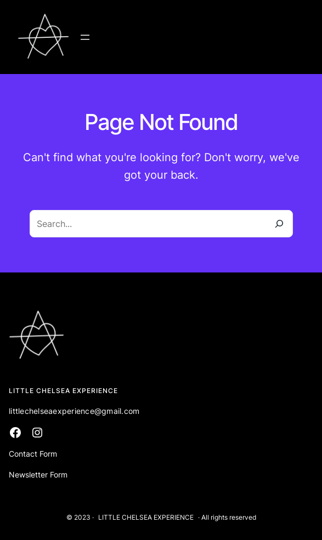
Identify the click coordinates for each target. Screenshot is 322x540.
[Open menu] (85, 37)
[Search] (279, 224)
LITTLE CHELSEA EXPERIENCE (146, 517)
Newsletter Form (38, 474)
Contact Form (33, 453)
